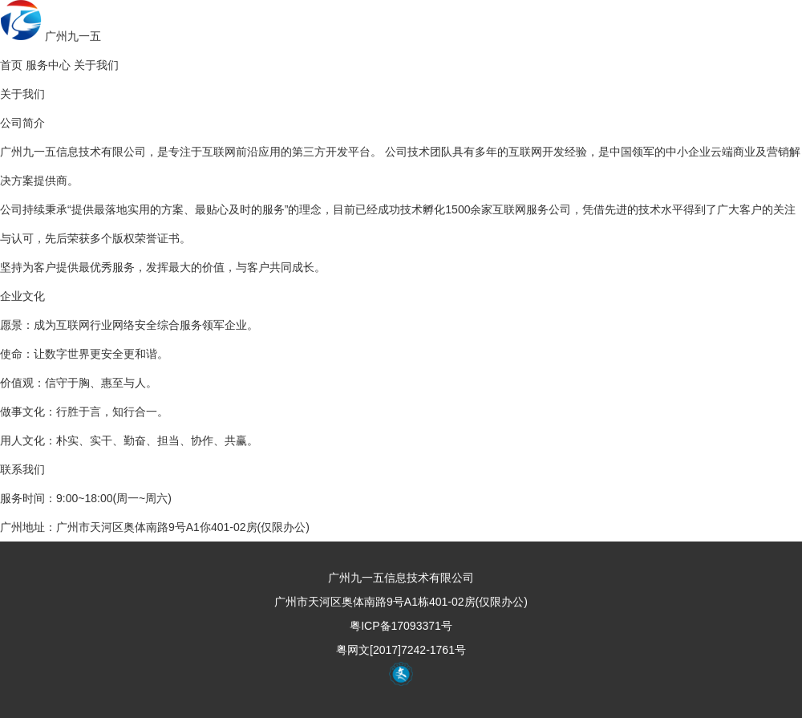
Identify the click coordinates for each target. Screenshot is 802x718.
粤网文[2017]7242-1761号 (401, 649)
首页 (11, 65)
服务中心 (48, 65)
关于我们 (96, 65)
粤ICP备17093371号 (401, 625)
